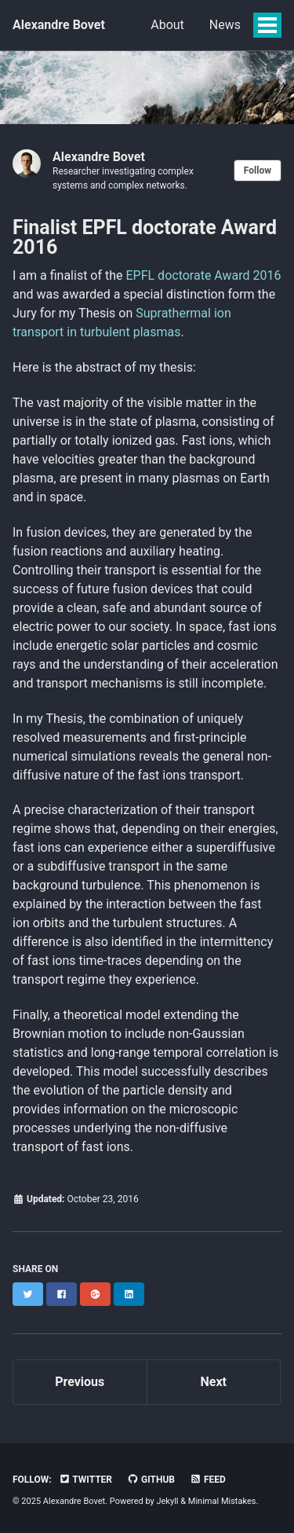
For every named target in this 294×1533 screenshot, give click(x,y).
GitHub (151, 1479)
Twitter (85, 1479)
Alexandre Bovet (59, 24)
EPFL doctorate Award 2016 (203, 275)
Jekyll (167, 1501)
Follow (257, 170)
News (225, 24)
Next (214, 1381)
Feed (208, 1479)
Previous (79, 1381)
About (167, 24)
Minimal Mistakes (222, 1501)
